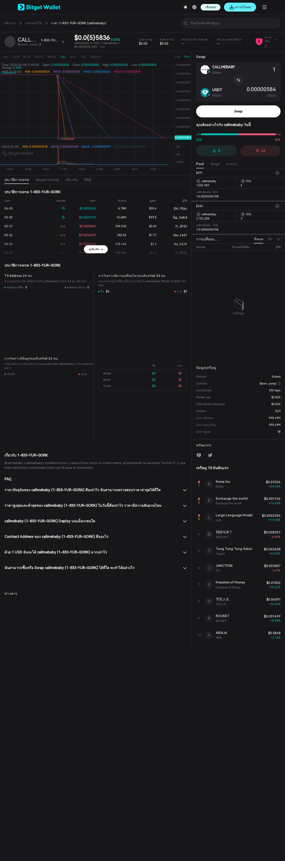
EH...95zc (176, 208)
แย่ (260, 151)
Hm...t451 (176, 235)
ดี (216, 151)
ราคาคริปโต (33, 23)
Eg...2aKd (176, 217)
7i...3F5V (177, 226)
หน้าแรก (10, 23)
